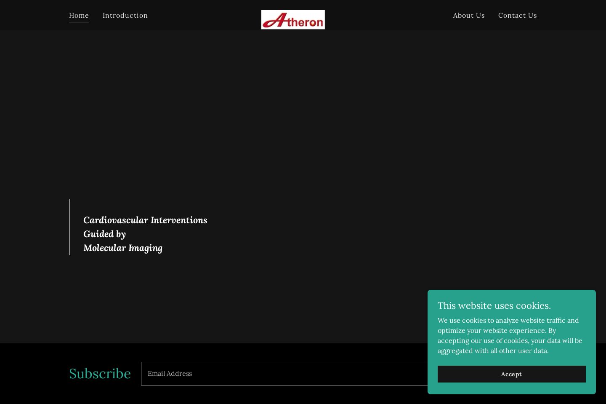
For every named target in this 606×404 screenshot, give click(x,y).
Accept (511, 373)
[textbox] (307, 373)
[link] (303, 13)
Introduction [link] (125, 15)
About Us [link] (469, 15)
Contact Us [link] (517, 15)
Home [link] (79, 15)
